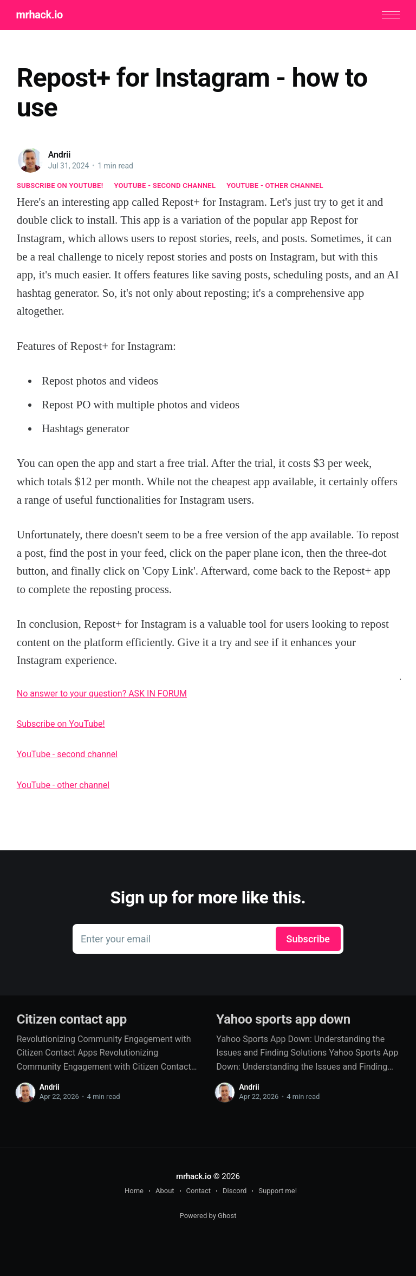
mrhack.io (40, 15)
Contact (198, 1191)
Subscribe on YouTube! (60, 185)
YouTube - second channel (165, 185)
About (164, 1191)
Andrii (59, 154)
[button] (390, 15)
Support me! (277, 1191)
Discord (234, 1191)
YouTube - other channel (274, 185)
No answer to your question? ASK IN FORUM (102, 693)
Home (134, 1191)
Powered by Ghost (208, 1216)
